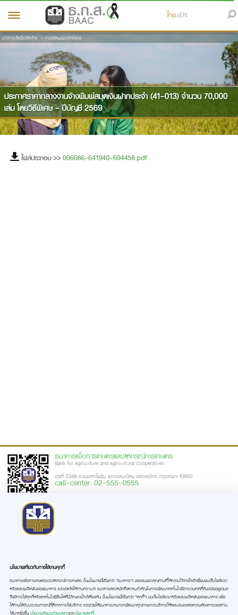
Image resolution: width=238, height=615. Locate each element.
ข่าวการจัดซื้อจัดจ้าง (19, 37)
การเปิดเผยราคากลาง (63, 37)
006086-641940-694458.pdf (105, 157)
